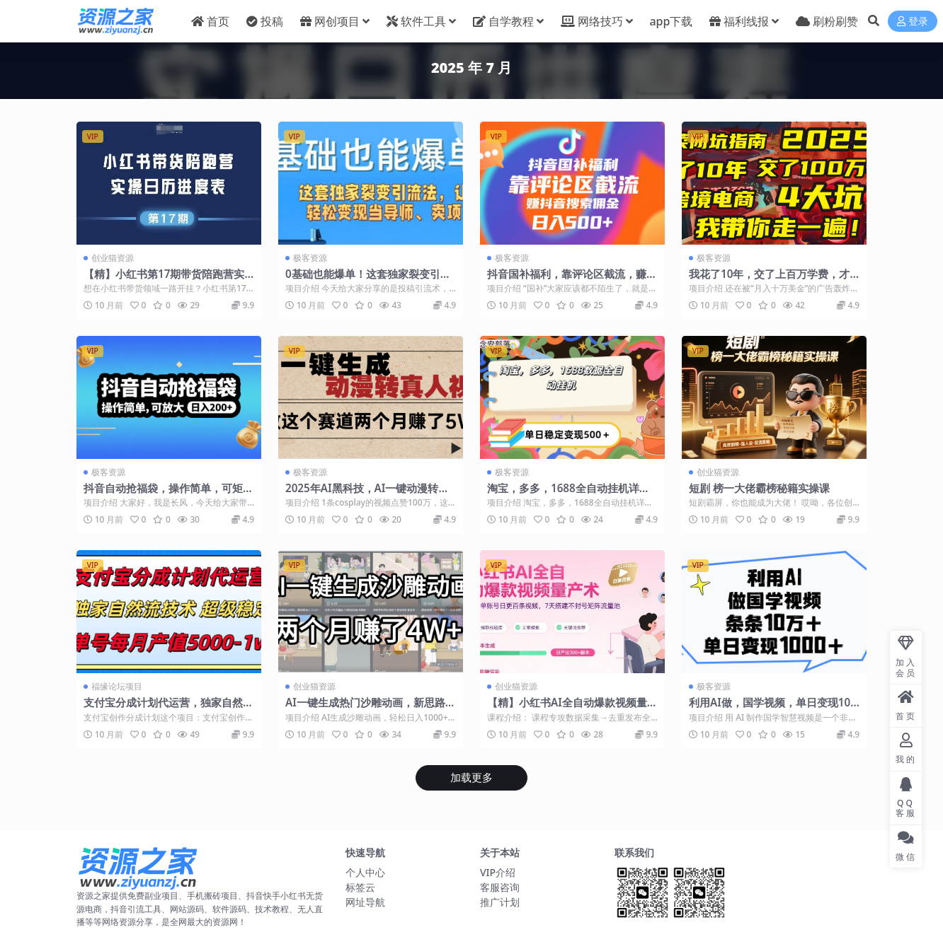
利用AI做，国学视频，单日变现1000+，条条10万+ (773, 708)
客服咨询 (500, 887)
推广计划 (500, 902)
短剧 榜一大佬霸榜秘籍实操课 (759, 488)
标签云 (360, 887)
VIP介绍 (497, 872)
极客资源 (310, 258)
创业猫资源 (112, 258)
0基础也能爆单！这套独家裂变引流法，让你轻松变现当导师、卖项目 (368, 280)
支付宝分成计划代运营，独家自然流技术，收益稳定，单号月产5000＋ (168, 708)
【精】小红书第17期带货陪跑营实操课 (164, 280)
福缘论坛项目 (116, 686)
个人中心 (365, 872)
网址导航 (365, 902)
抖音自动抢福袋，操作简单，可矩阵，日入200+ (163, 494)
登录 (912, 21)
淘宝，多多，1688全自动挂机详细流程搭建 (568, 494)
